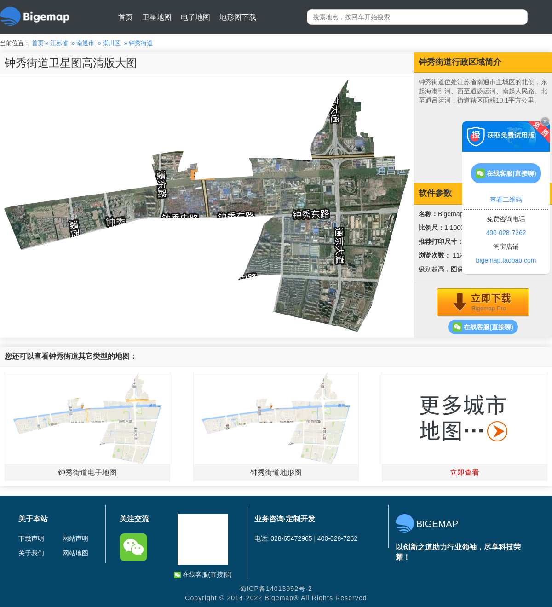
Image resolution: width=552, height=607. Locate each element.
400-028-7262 (506, 232)
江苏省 (59, 43)
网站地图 (75, 553)
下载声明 (31, 538)
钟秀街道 (141, 43)
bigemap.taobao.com (506, 260)
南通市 (85, 43)
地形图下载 (237, 17)
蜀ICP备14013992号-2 (276, 588)
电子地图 (195, 17)
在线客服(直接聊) (483, 327)
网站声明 (75, 538)
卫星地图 (157, 17)
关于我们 (31, 553)
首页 (125, 17)
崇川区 (112, 43)
